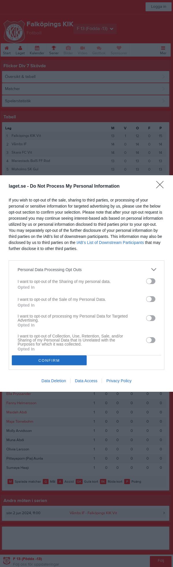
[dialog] (86, 283)
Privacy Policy (118, 380)
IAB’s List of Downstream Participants (110, 242)
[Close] (161, 186)
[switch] (150, 281)
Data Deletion (54, 380)
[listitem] (86, 269)
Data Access (86, 380)
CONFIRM (49, 360)
